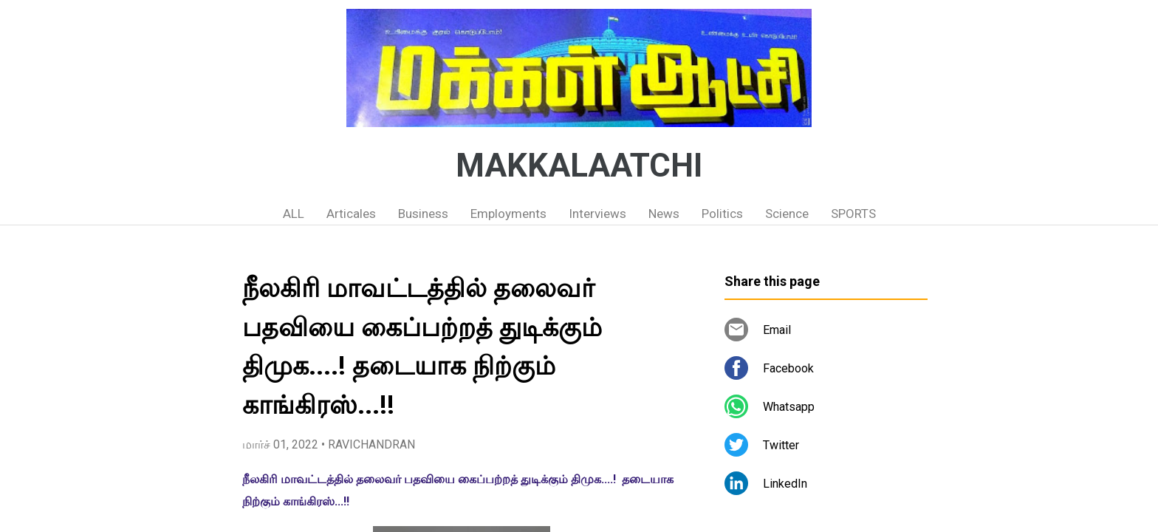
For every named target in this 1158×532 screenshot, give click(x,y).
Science (787, 213)
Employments (508, 213)
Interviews (597, 213)
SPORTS (853, 213)
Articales (351, 213)
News (663, 213)
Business (423, 213)
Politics (722, 213)
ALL (293, 213)
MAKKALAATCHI (579, 165)
